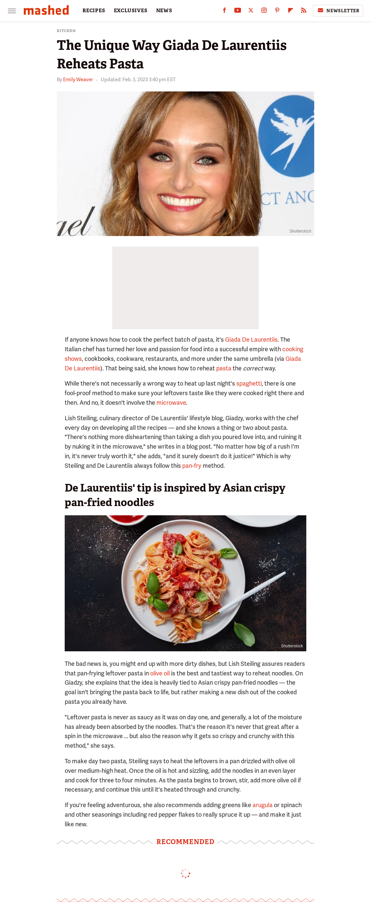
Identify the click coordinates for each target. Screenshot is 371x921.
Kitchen (66, 31)
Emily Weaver (78, 79)
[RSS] (304, 12)
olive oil (160, 673)
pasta (223, 368)
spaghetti (249, 383)
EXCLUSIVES (131, 10)
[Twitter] (251, 12)
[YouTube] (238, 12)
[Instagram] (264, 12)
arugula (263, 805)
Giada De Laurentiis (251, 339)
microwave (171, 402)
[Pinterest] (277, 12)
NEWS (164, 10)
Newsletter (338, 11)
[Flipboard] (290, 12)
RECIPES (94, 10)
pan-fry (191, 465)
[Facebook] (224, 12)
